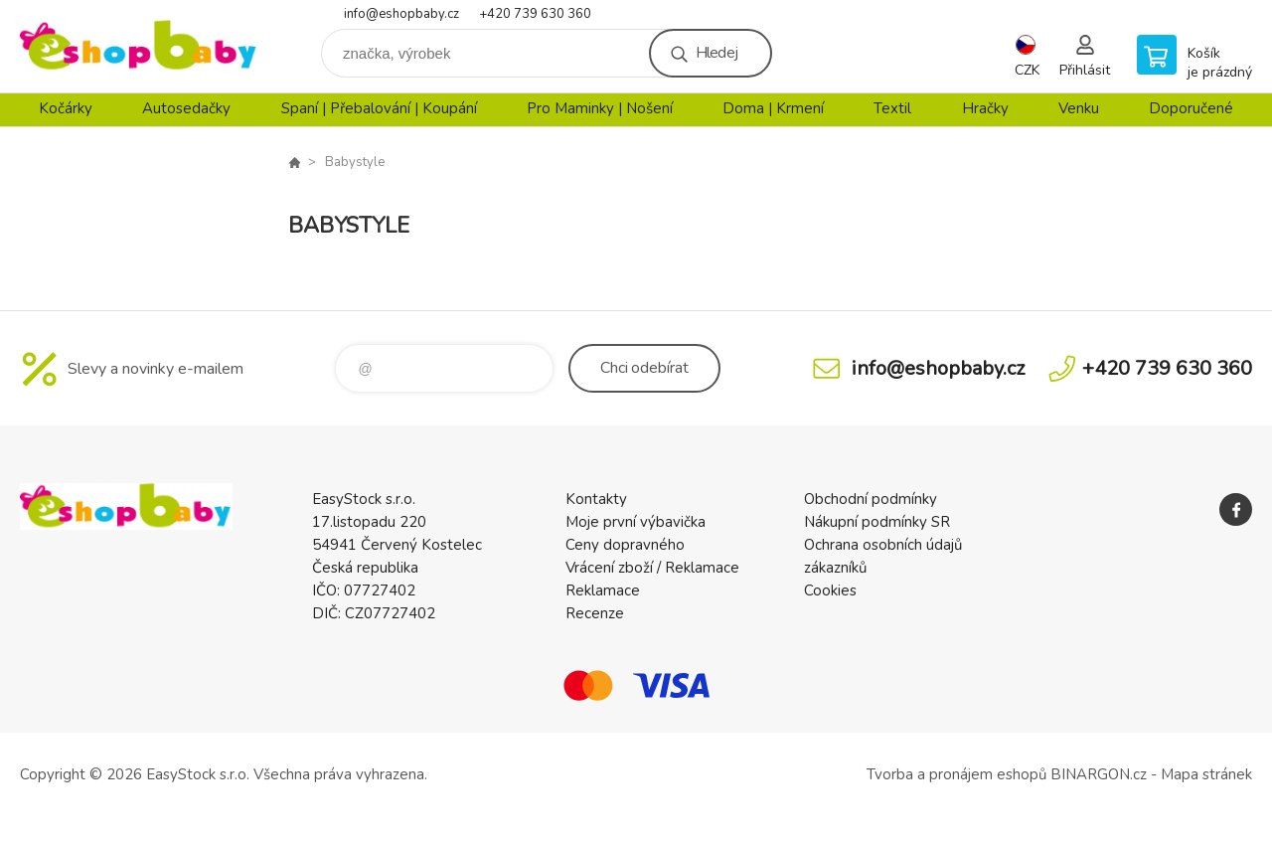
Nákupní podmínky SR (877, 522)
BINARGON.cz (1098, 774)
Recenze (594, 613)
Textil (892, 108)
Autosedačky (186, 108)
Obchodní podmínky (870, 499)
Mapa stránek (1206, 774)
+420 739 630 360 (535, 14)
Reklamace (602, 590)
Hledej (716, 53)
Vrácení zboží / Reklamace (652, 568)
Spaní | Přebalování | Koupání (379, 108)
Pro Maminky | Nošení (600, 108)
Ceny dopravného (625, 545)
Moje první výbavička (635, 522)
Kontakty (596, 499)
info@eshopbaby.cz (401, 14)
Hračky (985, 108)
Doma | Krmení (773, 108)
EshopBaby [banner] (139, 46)
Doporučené (1191, 108)
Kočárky (65, 108)
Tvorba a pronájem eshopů (956, 774)
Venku (1078, 108)
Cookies (830, 590)
